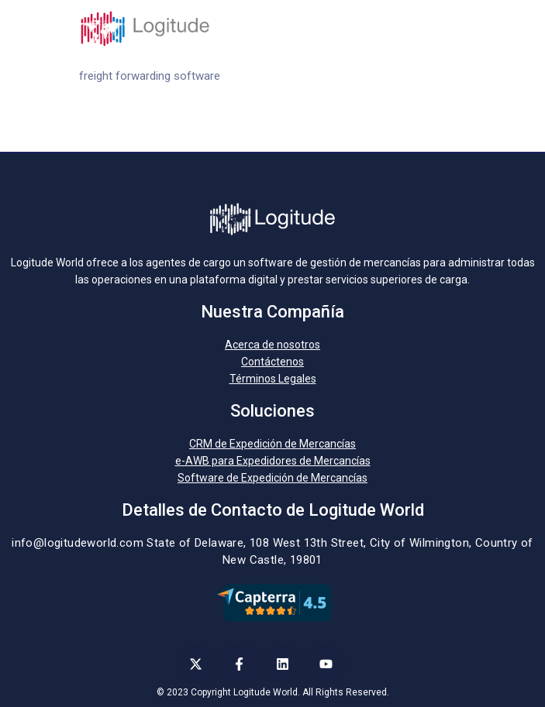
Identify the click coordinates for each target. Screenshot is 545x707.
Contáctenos (272, 361)
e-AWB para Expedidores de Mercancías (273, 461)
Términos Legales (272, 378)
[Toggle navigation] (457, 28)
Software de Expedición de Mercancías (272, 478)
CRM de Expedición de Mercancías (272, 444)
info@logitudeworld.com (77, 543)
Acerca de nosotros (272, 344)
